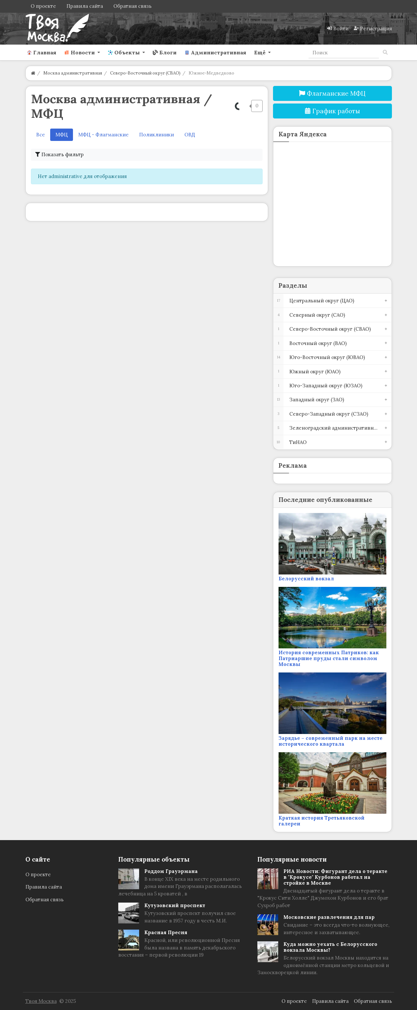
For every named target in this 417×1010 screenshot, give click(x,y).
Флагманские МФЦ (332, 93)
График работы (332, 111)
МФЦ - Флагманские (103, 134)
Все (40, 134)
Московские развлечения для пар (329, 917)
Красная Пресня (165, 932)
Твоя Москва (41, 1001)
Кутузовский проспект (174, 905)
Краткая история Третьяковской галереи (322, 821)
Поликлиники (156, 134)
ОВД (189, 134)
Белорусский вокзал (306, 578)
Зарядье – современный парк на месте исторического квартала (330, 741)
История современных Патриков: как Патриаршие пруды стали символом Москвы (329, 658)
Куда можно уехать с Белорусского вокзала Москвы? (330, 947)
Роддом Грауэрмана (171, 871)
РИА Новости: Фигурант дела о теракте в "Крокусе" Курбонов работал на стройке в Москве (335, 877)
